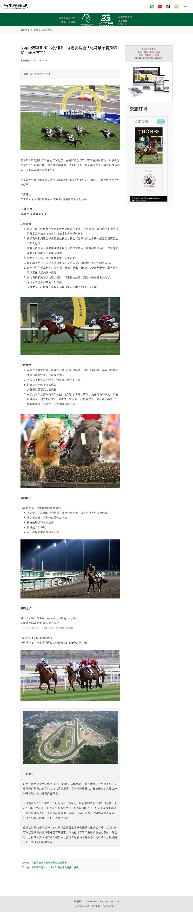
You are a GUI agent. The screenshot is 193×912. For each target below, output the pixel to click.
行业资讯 (47, 29)
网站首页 (25, 29)
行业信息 (36, 29)
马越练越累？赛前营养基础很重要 (49, 862)
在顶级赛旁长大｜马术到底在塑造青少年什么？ (56, 867)
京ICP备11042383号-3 (104, 906)
